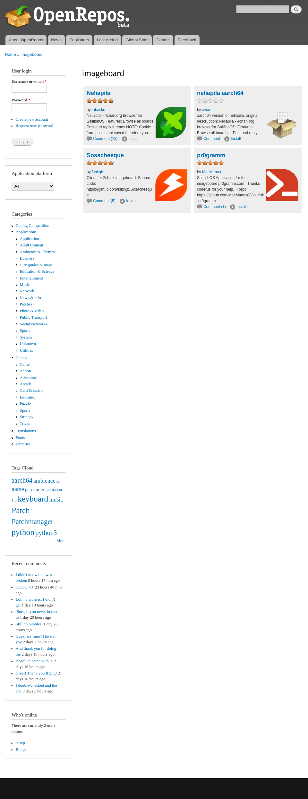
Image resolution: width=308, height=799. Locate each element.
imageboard (32, 54)
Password (21, 100)
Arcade (26, 384)
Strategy (27, 417)
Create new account (32, 119)
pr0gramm (211, 155)
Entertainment (31, 278)
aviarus (208, 109)
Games (21, 358)
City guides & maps (36, 265)
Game (25, 364)
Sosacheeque (105, 155)
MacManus (211, 172)
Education (28, 397)
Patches (26, 304)
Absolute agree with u (34, 661)
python (23, 532)
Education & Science (37, 271)
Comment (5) (104, 201)
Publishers (79, 40)
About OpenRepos (26, 40)
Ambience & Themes (37, 252)
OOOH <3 (25, 587)
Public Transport (33, 317)
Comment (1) (214, 206)
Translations (26, 431)
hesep (20, 743)
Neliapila (98, 93)
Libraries (23, 444)
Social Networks (33, 324)
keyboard (33, 498)
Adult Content (31, 245)
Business (27, 258)
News (56, 40)
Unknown (28, 343)
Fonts (20, 437)
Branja (21, 749)
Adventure (28, 377)
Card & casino (32, 390)
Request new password (34, 126)
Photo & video (32, 311)
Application (29, 238)
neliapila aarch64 (220, 93)
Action (25, 371)
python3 (46, 532)
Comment (212, 138)
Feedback (187, 40)
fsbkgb (97, 172)
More (60, 540)
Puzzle (25, 403)
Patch (21, 510)
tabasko (98, 109)
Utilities (26, 350)
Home (10, 54)
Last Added (107, 40)
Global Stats (137, 40)
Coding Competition (32, 225)
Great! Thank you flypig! (36, 673)
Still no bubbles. (29, 624)
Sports (25, 330)
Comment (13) (105, 138)
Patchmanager (32, 521)
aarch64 (22, 480)
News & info (30, 298)
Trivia (25, 423)
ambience (44, 480)
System (26, 337)
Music (25, 284)
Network (27, 291)
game (18, 489)
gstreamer (35, 489)
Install (133, 138)
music (56, 499)
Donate (163, 40)
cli (58, 481)
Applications (26, 232)
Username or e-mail (29, 81)
